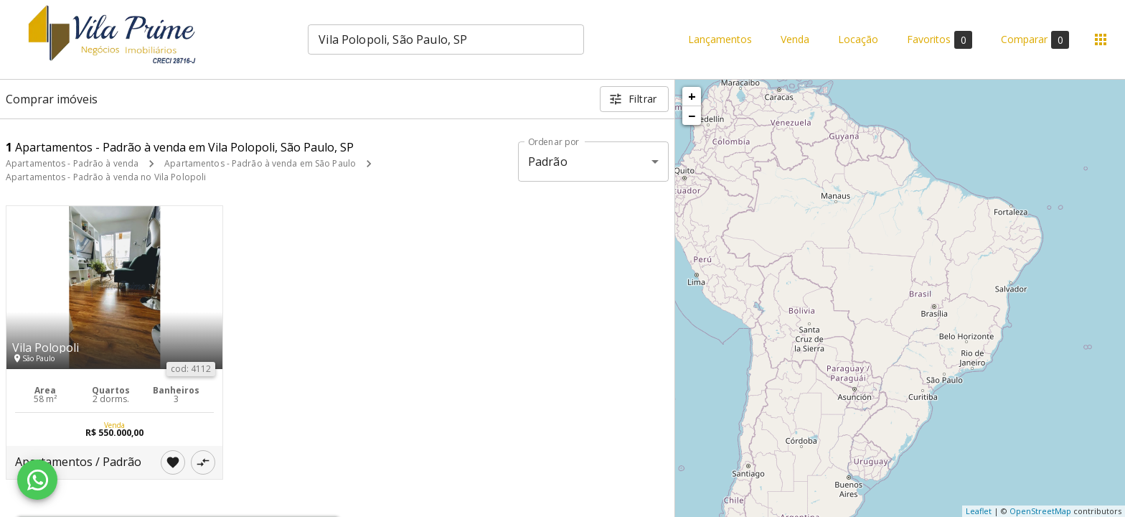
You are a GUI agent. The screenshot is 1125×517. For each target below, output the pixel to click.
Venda (795, 40)
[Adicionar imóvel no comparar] (203, 462)
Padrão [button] (548, 161)
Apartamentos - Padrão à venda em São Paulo (260, 163)
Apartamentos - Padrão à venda (72, 163)
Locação (858, 40)
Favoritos (939, 40)
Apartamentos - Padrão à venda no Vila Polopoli (106, 177)
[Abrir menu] (1100, 39)
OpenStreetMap (1040, 511)
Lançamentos (720, 40)
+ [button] (692, 96)
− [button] (691, 115)
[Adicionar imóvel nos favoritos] (173, 462)
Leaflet (979, 511)
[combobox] (446, 39)
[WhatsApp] (37, 480)
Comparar (1035, 40)
